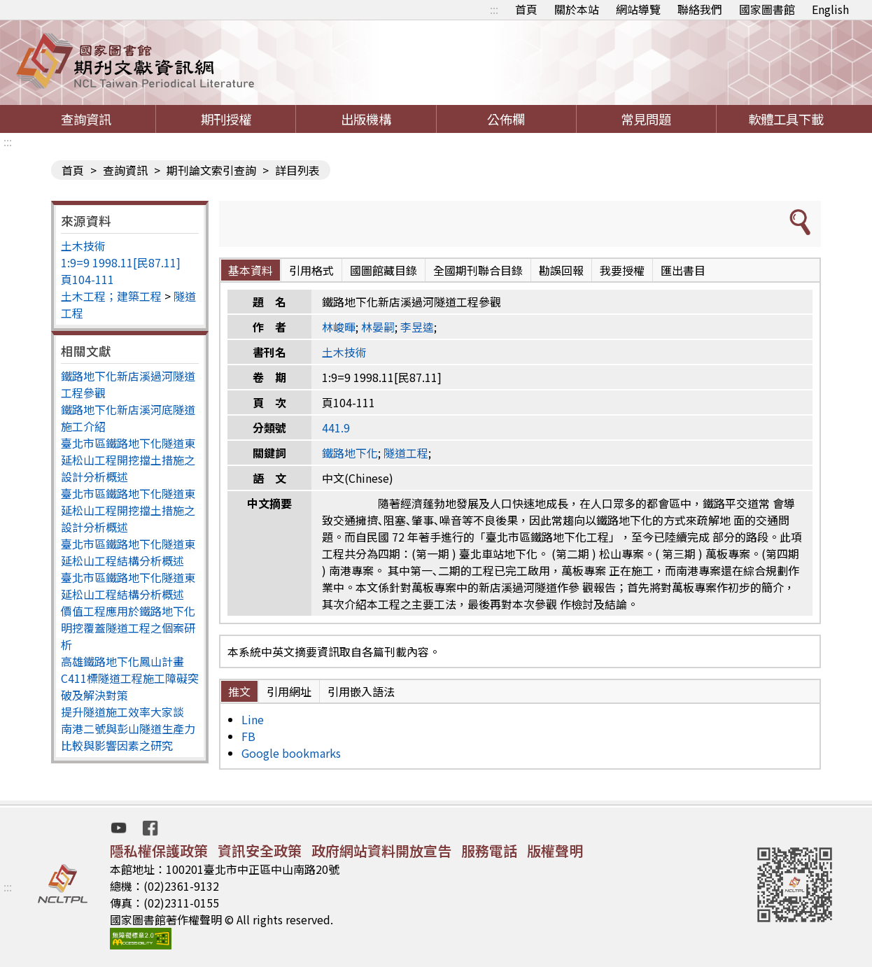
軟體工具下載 (786, 119)
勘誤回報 (561, 270)
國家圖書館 (767, 9)
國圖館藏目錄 (383, 270)
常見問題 (646, 119)
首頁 (526, 9)
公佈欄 (506, 119)
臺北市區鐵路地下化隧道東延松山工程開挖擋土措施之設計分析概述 (128, 460)
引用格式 (311, 270)
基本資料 (250, 270)
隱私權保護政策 (159, 850)
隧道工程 (406, 452)
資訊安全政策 (260, 850)
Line (252, 719)
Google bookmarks (291, 752)
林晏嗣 (378, 326)
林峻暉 (339, 326)
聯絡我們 (699, 9)
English (830, 9)
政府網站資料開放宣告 (381, 850)
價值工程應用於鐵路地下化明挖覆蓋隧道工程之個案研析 (128, 627)
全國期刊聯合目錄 (478, 270)
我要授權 (622, 270)
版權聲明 (555, 850)
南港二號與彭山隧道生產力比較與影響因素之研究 (128, 737)
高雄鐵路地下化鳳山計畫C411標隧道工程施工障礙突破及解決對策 (130, 678)
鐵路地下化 (350, 452)
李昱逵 (417, 326)
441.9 (336, 427)
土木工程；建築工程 (111, 296)
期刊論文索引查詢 (211, 170)
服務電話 (489, 850)
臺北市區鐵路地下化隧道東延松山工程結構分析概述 (128, 552)
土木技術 (83, 245)
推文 (239, 691)
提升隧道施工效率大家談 (122, 711)
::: (494, 9)
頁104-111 (87, 279)
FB (248, 736)
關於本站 (576, 9)
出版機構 (366, 119)
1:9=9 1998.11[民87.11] (121, 262)
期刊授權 (226, 119)
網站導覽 (638, 9)
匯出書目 (683, 270)
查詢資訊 (86, 119)
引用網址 (289, 691)
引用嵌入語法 (361, 691)
